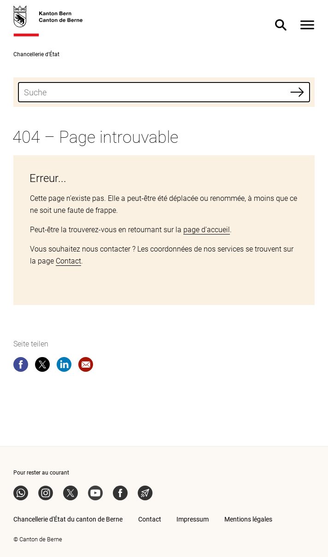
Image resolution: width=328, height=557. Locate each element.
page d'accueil (206, 229)
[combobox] (164, 92)
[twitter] (42, 366)
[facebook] (20, 366)
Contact (68, 261)
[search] (164, 92)
